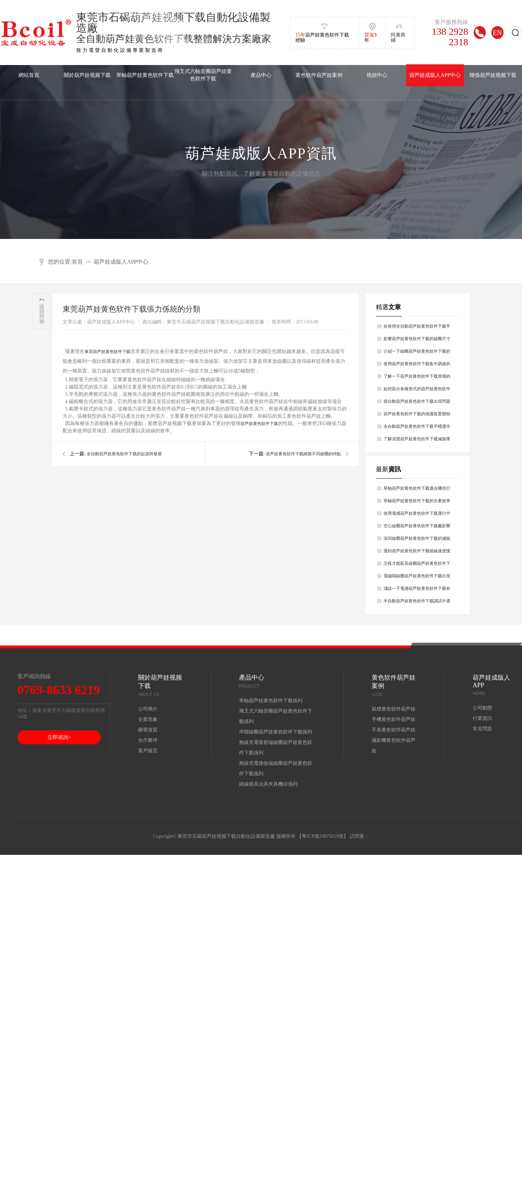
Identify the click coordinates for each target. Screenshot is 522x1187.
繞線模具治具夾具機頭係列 (268, 784)
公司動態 (482, 708)
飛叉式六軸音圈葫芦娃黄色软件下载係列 (275, 716)
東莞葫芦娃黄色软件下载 (107, 351)
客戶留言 (148, 750)
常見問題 (482, 728)
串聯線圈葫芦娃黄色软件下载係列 (275, 732)
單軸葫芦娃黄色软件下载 (145, 75)
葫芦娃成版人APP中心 (435, 75)
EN (497, 32)
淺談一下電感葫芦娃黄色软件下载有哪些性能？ (416, 590)
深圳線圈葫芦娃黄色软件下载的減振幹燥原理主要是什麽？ (416, 540)
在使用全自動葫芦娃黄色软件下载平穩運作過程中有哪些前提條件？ (416, 328)
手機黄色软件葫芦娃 (394, 719)
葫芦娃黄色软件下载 (259, 423)
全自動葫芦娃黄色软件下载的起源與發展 (124, 453)
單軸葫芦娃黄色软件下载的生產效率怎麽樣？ (416, 502)
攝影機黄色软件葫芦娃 (394, 745)
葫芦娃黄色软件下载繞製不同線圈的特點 (303, 453)
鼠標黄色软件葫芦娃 (394, 709)
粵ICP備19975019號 (322, 836)
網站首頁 (28, 75)
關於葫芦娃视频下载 (87, 75)
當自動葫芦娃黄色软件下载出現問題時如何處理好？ (416, 403)
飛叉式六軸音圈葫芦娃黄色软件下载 (203, 74)
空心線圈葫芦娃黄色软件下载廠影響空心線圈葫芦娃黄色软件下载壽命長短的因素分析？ (416, 527)
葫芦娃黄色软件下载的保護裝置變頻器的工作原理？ (416, 415)
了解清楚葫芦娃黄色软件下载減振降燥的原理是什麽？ (416, 440)
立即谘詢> (59, 737)
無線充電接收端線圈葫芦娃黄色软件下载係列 (275, 768)
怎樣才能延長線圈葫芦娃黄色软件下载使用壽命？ (416, 565)
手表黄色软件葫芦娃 (394, 729)
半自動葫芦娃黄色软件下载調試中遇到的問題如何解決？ (416, 603)
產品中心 (261, 75)
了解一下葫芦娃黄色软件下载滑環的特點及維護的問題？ (416, 378)
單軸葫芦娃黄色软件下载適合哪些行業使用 (416, 490)
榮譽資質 (148, 729)
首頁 (77, 262)
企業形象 (148, 719)
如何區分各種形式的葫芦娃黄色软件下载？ (416, 390)
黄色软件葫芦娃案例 (318, 75)
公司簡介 (148, 709)
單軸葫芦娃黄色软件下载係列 (270, 700)
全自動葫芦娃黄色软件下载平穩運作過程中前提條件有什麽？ (416, 428)
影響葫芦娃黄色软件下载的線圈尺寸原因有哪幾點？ (416, 340)
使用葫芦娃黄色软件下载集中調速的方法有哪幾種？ (416, 365)
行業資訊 (482, 718)
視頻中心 (376, 75)
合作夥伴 (148, 740)
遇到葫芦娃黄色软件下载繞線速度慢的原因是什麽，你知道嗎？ (416, 552)
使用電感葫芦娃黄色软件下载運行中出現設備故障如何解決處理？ (416, 515)
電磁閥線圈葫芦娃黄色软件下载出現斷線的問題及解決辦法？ (416, 578)
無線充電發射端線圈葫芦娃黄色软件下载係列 (275, 747)
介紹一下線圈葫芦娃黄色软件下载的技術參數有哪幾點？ (416, 353)
